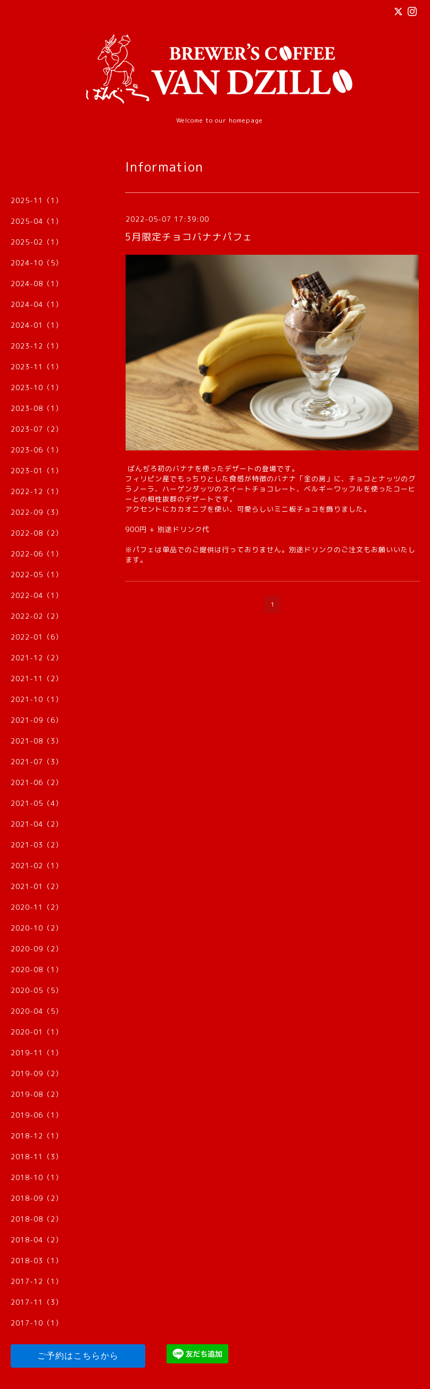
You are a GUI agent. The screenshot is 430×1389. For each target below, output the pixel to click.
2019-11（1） (37, 1052)
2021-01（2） (37, 886)
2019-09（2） (37, 1073)
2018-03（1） (37, 1260)
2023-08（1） (37, 408)
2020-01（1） (37, 1032)
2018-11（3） (37, 1156)
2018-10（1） (37, 1177)
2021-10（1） (37, 699)
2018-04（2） (37, 1240)
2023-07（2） (37, 429)
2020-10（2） (37, 928)
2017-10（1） (37, 1323)
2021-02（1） (37, 865)
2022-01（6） (37, 637)
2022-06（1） (37, 554)
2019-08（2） (37, 1094)
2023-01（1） (37, 470)
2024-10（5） (37, 263)
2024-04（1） (37, 304)
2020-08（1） (37, 969)
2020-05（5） (37, 990)
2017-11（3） (37, 1302)
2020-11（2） (37, 907)
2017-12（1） (37, 1281)
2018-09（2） (37, 1198)
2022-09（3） (37, 512)
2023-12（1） (37, 346)
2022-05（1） (37, 574)
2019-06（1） (37, 1115)
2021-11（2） (37, 678)
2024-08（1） (37, 283)
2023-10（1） (37, 387)
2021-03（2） (37, 845)
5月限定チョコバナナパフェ (189, 237)
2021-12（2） (37, 658)
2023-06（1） (37, 450)
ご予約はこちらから (78, 1355)
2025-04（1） (37, 221)
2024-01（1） (37, 325)
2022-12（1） (37, 491)
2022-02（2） (37, 616)
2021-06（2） (37, 782)
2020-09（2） (37, 949)
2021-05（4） (37, 803)
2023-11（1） (37, 367)
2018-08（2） (37, 1219)
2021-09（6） (37, 720)
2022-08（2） (37, 533)
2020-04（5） (37, 1011)
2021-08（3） (37, 741)
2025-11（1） (37, 200)
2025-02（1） (37, 242)
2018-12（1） (37, 1136)
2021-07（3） (37, 761)
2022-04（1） (37, 595)
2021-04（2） (37, 824)
